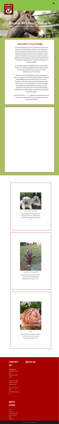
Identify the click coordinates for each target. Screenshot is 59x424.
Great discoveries (13, 413)
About (10, 411)
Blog (10, 417)
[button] (2, 24)
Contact (11, 419)
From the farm (13, 415)
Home (10, 409)
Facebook (27, 95)
